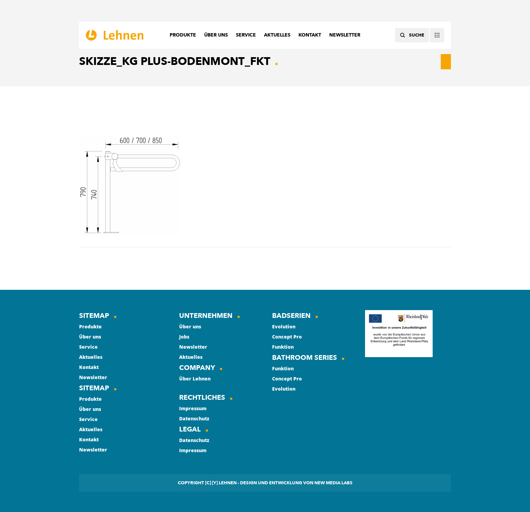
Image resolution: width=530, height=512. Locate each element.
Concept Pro (287, 336)
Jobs (184, 336)
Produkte (90, 326)
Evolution (283, 326)
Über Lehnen (195, 378)
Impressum (193, 408)
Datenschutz (194, 418)
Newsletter (93, 377)
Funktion (283, 347)
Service (88, 347)
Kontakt (89, 367)
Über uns (90, 336)
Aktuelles (90, 357)
